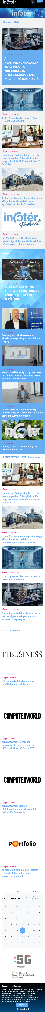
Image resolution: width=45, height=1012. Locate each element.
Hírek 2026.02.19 (10, 234)
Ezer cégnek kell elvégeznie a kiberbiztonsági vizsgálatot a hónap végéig (21, 338)
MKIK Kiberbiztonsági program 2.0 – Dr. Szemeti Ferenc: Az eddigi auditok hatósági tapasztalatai (22, 375)
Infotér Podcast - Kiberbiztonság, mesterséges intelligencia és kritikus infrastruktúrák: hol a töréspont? (21, 241)
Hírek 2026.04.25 (10, 114)
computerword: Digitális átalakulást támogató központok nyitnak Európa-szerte (19, 809)
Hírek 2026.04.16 (13, 54)
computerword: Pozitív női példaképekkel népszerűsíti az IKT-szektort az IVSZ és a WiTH (18, 745)
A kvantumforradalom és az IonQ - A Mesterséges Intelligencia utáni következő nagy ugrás (21, 616)
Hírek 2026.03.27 (10, 194)
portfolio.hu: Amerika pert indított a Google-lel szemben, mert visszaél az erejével (20, 873)
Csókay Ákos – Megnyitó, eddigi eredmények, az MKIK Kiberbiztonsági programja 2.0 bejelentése (22, 412)
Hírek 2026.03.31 (10, 151)
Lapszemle (9, 677)
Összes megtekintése (36, 457)
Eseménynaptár (12, 899)
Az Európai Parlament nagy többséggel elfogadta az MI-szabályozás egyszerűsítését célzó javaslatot (22, 201)
